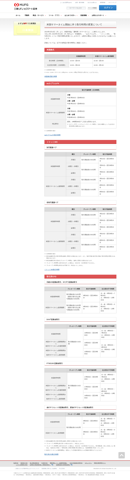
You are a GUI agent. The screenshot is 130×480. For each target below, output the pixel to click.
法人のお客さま (92, 2)
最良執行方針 (24, 463)
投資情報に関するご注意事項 (49, 468)
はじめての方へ (70, 15)
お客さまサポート (98, 15)
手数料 (27, 15)
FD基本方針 (44, 463)
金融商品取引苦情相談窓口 (64, 464)
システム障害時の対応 (22, 464)
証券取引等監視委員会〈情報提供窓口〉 (41, 464)
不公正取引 (62, 468)
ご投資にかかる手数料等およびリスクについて (27, 468)
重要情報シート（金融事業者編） (58, 463)
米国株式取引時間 (50, 76)
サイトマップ (112, 2)
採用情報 (102, 2)
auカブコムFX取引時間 (52, 135)
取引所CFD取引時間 (51, 454)
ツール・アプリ (54, 15)
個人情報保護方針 (34, 463)
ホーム (18, 15)
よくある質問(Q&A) (66, 2)
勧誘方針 (16, 463)
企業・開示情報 (79, 2)
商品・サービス (38, 15)
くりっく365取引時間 (51, 269)
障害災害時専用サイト (100, 463)
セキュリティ (88, 463)
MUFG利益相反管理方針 (76, 463)
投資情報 (83, 15)
